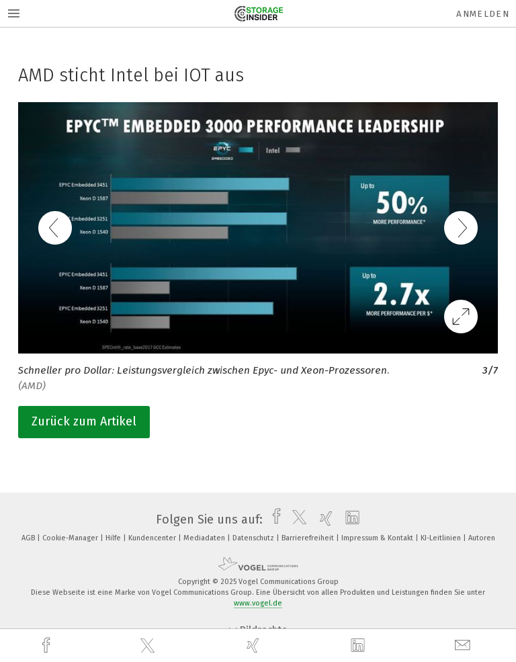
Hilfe (114, 538)
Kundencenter (153, 538)
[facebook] (47, 645)
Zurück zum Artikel (84, 421)
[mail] (464, 645)
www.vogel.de (258, 603)
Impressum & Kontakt (378, 538)
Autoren (481, 538)
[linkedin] (359, 646)
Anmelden (482, 13)
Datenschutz (254, 538)
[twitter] (149, 645)
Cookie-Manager (71, 538)
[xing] (254, 645)
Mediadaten (205, 538)
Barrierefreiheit (309, 538)
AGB (29, 538)
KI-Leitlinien (442, 538)
